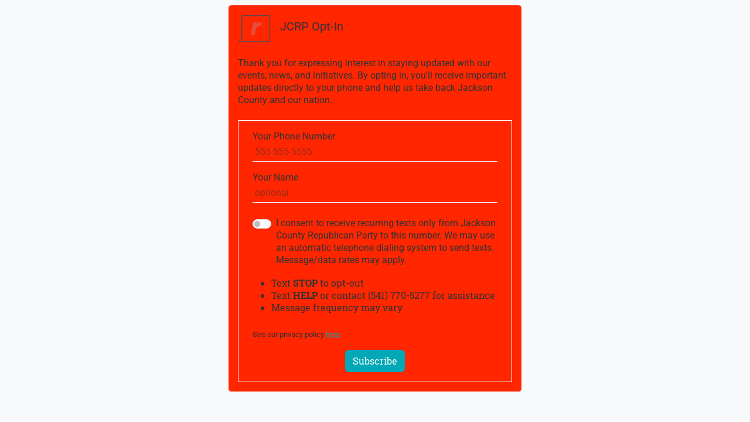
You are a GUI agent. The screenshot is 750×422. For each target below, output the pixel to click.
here (333, 334)
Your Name (275, 177)
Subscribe (375, 361)
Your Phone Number (294, 136)
